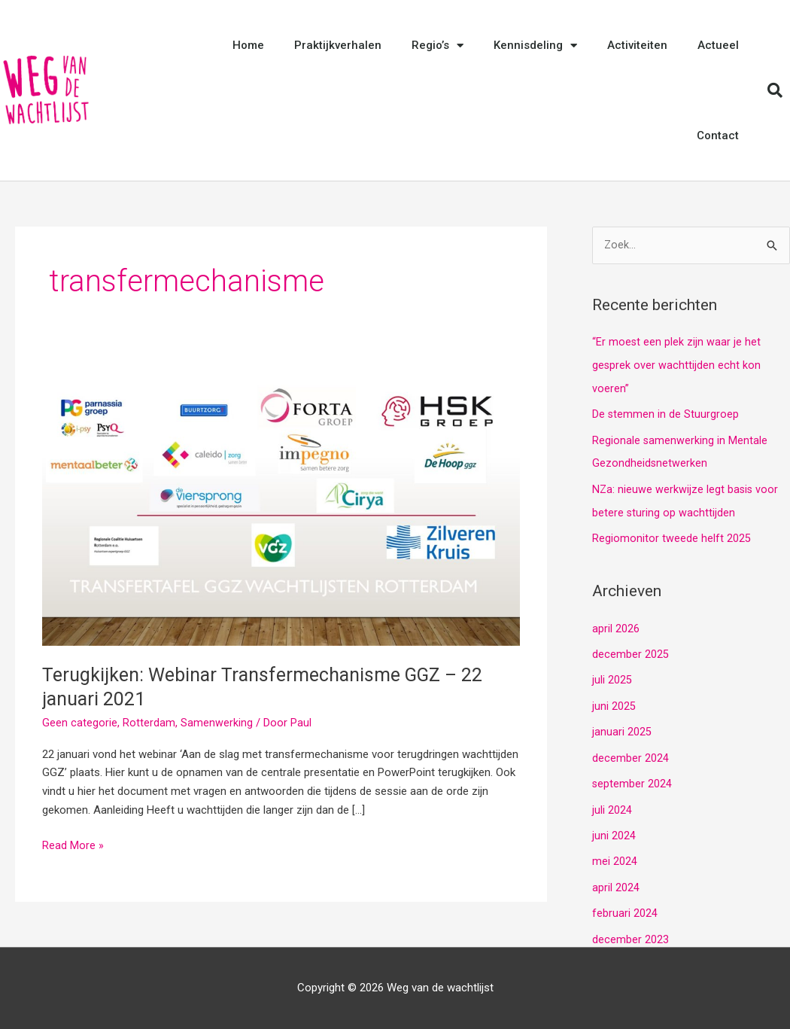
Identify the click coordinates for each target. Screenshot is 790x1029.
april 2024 (616, 878)
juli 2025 (612, 675)
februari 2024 (625, 904)
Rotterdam (149, 722)
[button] (775, 90)
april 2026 (616, 624)
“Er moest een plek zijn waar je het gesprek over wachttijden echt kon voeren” (676, 365)
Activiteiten (637, 45)
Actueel (718, 45)
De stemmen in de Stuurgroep (666, 413)
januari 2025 (622, 725)
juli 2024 (612, 802)
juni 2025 (614, 701)
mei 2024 (614, 853)
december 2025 (630, 649)
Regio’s (437, 45)
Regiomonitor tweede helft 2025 (671, 535)
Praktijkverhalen (337, 45)
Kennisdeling (535, 45)
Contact (718, 135)
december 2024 (630, 751)
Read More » (73, 844)
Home (248, 45)
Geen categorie (79, 722)
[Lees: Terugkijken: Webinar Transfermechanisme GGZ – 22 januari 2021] (281, 511)
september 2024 (632, 777)
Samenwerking (217, 722)
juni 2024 (614, 827)
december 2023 (630, 929)
